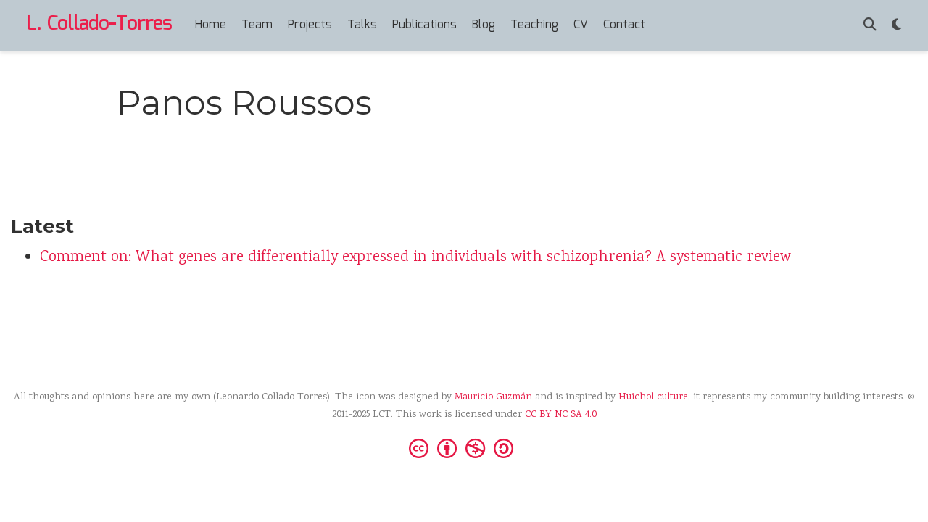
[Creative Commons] (464, 447)
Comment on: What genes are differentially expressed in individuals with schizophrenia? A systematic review (415, 257)
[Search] (870, 25)
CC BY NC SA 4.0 (561, 414)
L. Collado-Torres (99, 24)
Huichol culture (653, 397)
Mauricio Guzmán (493, 397)
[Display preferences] (897, 25)
